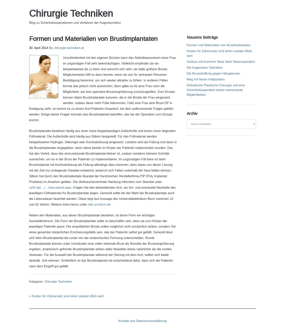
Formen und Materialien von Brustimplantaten (219, 45)
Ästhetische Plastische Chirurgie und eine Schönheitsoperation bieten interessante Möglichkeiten (216, 90)
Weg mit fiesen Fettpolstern (206, 79)
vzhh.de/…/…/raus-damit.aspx (50, 187)
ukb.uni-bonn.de (99, 204)
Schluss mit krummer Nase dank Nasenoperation (221, 61)
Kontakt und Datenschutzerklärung (142, 321)
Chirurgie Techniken (71, 13)
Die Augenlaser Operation (205, 67)
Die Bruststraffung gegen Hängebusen (213, 73)
